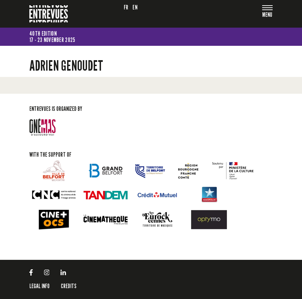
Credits (69, 286)
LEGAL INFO (39, 286)
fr (126, 7)
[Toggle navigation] (267, 15)
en (134, 7)
